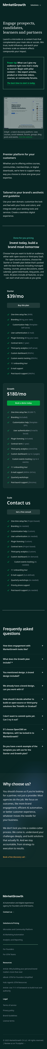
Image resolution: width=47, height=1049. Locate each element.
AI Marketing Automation (13, 934)
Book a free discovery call (14, 857)
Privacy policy (8, 1010)
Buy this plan (23, 305)
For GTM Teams (9, 954)
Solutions (36, 5)
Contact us (8, 912)
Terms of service (9, 1005)
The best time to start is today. (21, 83)
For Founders (8, 949)
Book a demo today (23, 403)
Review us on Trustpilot (15, 1043)
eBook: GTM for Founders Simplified (18, 977)
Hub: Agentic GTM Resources (15, 982)
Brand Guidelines (10, 1015)
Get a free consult (23, 512)
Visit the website (26, 137)
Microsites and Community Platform (18, 929)
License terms (8, 1021)
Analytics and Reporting (13, 940)
